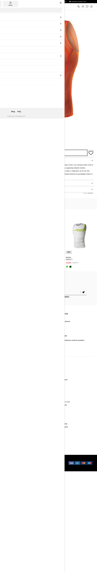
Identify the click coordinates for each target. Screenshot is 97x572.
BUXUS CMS (20, 461)
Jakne (7, 376)
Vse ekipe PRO (57, 436)
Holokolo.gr (10, 468)
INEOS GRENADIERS (60, 427)
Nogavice (8, 386)
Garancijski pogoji (11, 343)
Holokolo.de (31, 466)
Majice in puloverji (11, 399)
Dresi (6, 370)
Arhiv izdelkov (10, 325)
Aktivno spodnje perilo (13, 380)
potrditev (83, 292)
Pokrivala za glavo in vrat (14, 392)
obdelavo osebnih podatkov (60, 296)
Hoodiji (54, 392)
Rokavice (8, 383)
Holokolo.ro (40, 463)
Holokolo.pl (19, 463)
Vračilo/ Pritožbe (11, 347)
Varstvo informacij (58, 343)
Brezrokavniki (10, 395)
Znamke (8, 433)
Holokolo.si (9, 466)
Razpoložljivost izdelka (45, 153)
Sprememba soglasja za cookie (16, 350)
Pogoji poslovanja (58, 347)
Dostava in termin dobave (61, 321)
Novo (6, 367)
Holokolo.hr (42, 466)
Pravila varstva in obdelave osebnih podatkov (68, 340)
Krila (53, 399)
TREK (54, 430)
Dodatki (7, 427)
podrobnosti (8, 183)
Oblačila (8, 424)
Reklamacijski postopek (13, 340)
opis (5, 160)
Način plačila (56, 318)
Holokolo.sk (37, 461)
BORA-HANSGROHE (59, 424)
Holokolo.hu (30, 463)
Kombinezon (9, 402)
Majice (54, 395)
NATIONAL (56, 433)
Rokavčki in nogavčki (12, 389)
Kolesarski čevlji (10, 430)
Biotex (6, 130)
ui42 (29, 461)
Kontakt (7, 321)
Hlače (7, 373)
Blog (6, 318)
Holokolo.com (20, 466)
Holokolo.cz (9, 463)
